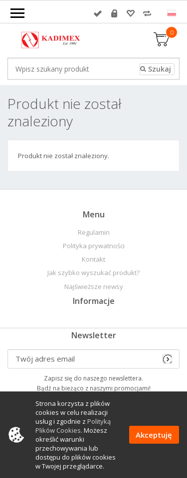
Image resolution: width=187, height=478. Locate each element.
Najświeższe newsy (93, 286)
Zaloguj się (98, 13)
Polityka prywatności (94, 246)
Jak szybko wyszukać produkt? (93, 273)
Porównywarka (147, 13)
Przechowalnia (131, 13)
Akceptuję (154, 435)
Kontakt (93, 259)
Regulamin (94, 232)
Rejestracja (114, 13)
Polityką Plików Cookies (73, 426)
